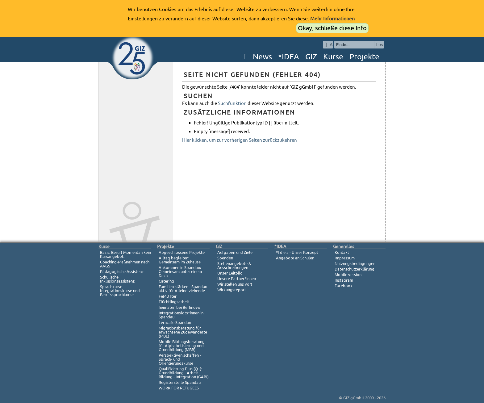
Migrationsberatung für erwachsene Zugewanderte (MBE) (183, 332)
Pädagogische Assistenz (122, 271)
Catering (166, 281)
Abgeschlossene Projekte (182, 252)
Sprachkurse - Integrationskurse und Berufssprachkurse (120, 290)
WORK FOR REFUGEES (179, 388)
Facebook (344, 285)
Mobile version (348, 274)
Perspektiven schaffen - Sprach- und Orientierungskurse (180, 359)
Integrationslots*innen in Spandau (181, 315)
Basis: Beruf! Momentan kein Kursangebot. (125, 254)
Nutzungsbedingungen (355, 263)
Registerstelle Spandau (180, 382)
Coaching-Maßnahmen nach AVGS (124, 264)
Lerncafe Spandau (175, 322)
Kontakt (342, 252)
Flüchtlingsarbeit (174, 302)
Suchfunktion (232, 103)
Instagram (344, 280)
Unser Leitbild (230, 273)
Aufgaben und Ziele (234, 252)
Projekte (364, 56)
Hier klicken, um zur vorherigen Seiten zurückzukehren (239, 140)
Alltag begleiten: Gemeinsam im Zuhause (180, 260)
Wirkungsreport (231, 290)
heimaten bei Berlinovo (179, 307)
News (262, 56)
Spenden (225, 258)
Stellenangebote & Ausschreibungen (234, 265)
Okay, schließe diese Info (332, 27)
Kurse (333, 56)
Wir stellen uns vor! (234, 284)
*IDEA (288, 56)
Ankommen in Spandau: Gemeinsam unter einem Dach (180, 271)
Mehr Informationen (332, 18)
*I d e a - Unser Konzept (297, 252)
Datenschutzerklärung (354, 269)
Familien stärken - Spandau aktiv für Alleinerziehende (183, 288)
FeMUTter (168, 296)
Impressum (345, 258)
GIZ (311, 56)
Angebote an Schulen (295, 258)
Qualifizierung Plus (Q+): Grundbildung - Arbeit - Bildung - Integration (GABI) (184, 373)
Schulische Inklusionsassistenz (117, 279)
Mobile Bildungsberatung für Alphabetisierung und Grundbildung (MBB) (182, 345)
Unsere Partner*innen (236, 278)
